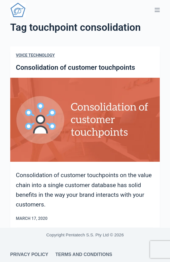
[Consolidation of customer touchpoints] (85, 120)
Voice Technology (35, 55)
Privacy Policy (29, 254)
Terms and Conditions (83, 254)
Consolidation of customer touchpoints (75, 67)
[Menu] (157, 10)
